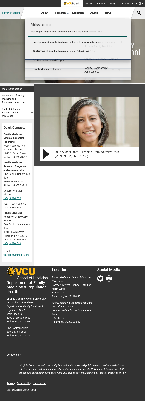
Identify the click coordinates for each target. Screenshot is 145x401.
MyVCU (88, 3)
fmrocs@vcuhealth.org (16, 254)
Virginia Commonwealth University (26, 298)
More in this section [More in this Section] (12, 89)
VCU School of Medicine (20, 302)
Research (62, 12)
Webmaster (39, 383)
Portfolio (101, 3)
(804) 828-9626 (12, 198)
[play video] (46, 154)
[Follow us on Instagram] (109, 278)
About (46, 12)
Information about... (132, 3)
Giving (112, 3)
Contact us (13, 354)
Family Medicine (11, 12)
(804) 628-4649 (12, 243)
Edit (38, 389)
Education (80, 12)
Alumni (96, 12)
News (110, 12)
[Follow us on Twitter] (100, 278)
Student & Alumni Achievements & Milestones (11, 112)
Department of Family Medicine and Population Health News (14, 99)
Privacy (11, 383)
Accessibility (24, 383)
